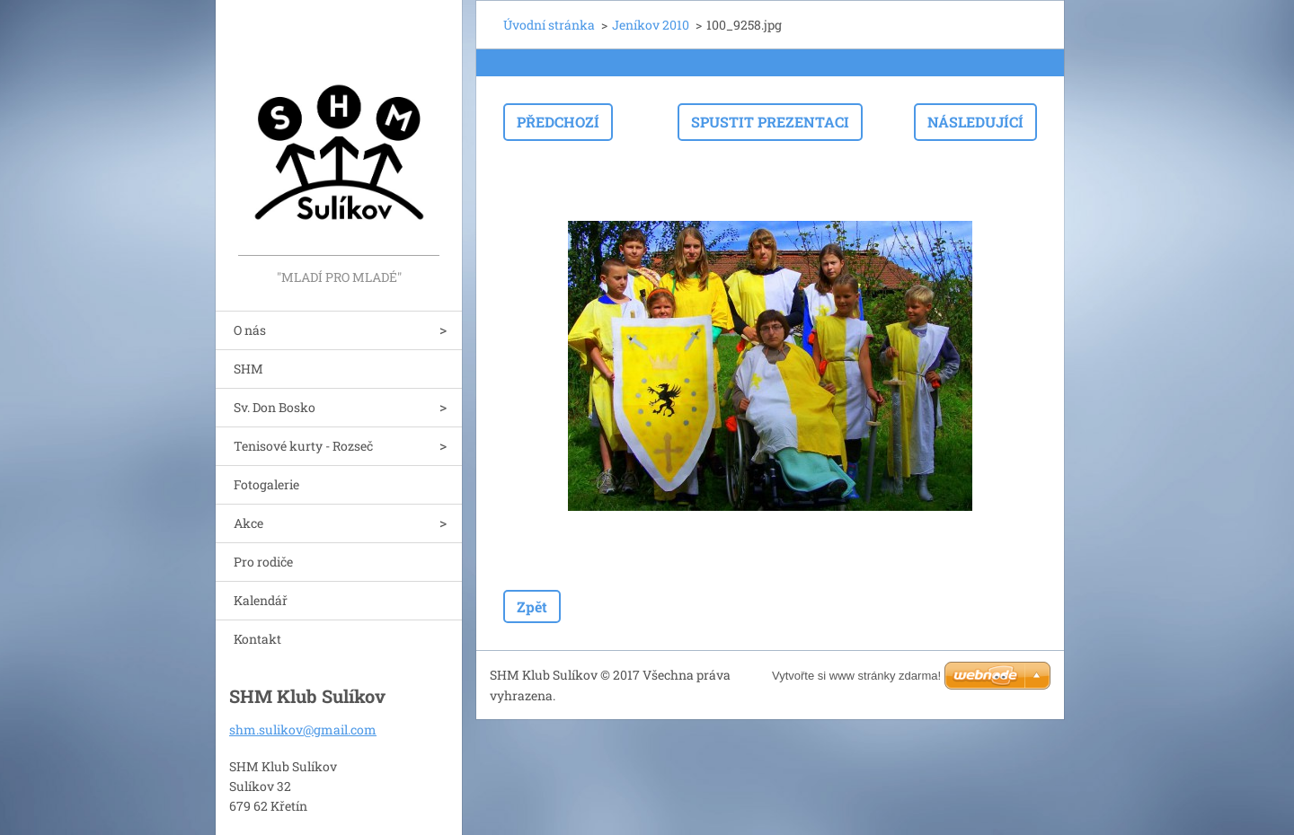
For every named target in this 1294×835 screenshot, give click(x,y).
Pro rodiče (263, 561)
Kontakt (257, 638)
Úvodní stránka (549, 24)
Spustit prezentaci (770, 121)
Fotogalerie (266, 484)
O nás (250, 329)
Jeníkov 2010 (650, 24)
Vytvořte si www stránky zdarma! (856, 675)
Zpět (532, 606)
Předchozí (558, 121)
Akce (248, 523)
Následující (975, 121)
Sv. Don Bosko (274, 407)
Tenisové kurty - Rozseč (303, 445)
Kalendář (261, 600)
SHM (248, 368)
